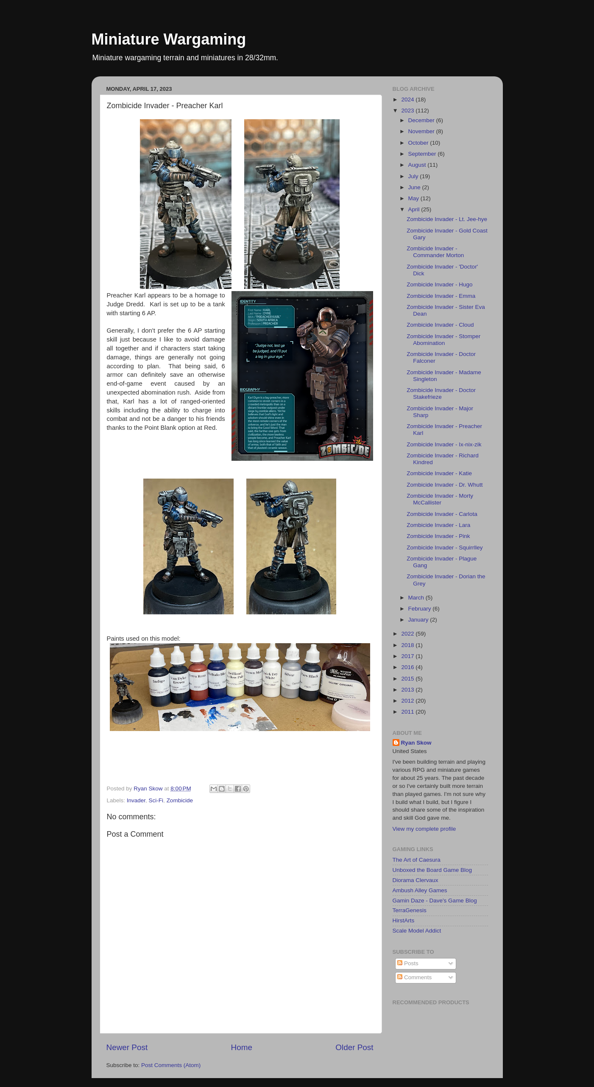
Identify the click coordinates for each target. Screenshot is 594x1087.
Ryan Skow (416, 743)
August (418, 165)
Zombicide (180, 800)
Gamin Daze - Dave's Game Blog (435, 900)
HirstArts (404, 920)
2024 (408, 99)
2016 (408, 667)
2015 (408, 678)
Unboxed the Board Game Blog (432, 870)
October (419, 143)
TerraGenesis (410, 910)
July (414, 176)
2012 (408, 701)
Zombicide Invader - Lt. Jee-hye (447, 219)
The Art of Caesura (417, 860)
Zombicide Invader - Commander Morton (435, 251)
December (422, 120)
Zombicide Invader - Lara (438, 525)
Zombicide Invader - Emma (441, 296)
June (415, 187)
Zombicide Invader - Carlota (442, 514)
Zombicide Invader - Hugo (439, 284)
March (417, 597)
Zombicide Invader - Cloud (440, 325)
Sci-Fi (156, 800)
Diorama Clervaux (415, 880)
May (414, 198)
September (423, 154)
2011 (408, 712)
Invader (136, 800)
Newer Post (127, 1047)
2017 (408, 656)
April (414, 209)
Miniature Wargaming (169, 39)
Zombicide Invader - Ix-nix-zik (444, 444)
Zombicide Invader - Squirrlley (444, 547)
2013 (408, 689)
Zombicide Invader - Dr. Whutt (444, 485)
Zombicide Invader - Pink (438, 536)
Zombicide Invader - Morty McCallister (440, 499)
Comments (414, 977)
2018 (408, 645)
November (422, 131)
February (420, 608)
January (419, 619)
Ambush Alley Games (420, 890)
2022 (408, 633)
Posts (407, 963)
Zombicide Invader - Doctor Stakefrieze (441, 393)
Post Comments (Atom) (171, 1065)
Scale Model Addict (417, 930)
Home (241, 1047)
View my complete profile (424, 829)
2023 (408, 110)
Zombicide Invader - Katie (439, 473)
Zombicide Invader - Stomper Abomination (443, 339)
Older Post (354, 1047)
